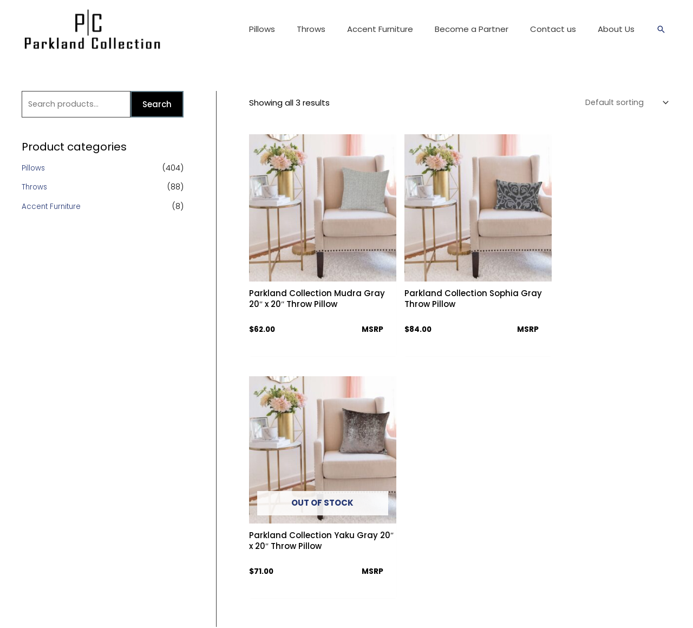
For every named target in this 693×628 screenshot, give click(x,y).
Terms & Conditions (314, 482)
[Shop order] (624, 103)
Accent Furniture (53, 207)
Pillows (34, 168)
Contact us (299, 464)
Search (157, 104)
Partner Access (307, 520)
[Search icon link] (661, 29)
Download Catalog (313, 501)
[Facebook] (453, 568)
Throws (35, 188)
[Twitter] (472, 568)
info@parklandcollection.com (498, 541)
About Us (295, 445)
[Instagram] (490, 568)
